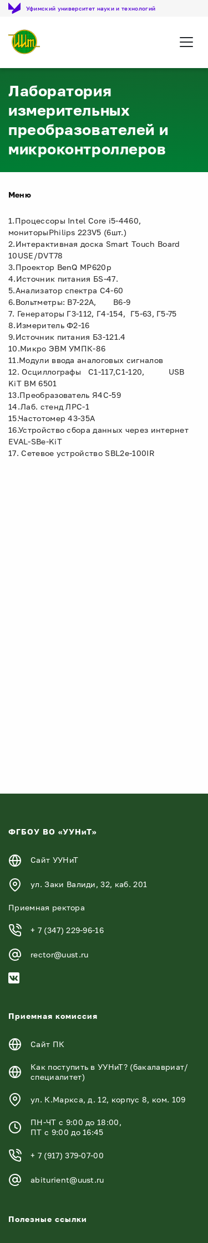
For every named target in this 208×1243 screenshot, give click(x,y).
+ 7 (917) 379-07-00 (67, 1155)
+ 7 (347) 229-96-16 (67, 930)
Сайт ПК (47, 1044)
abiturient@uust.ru (67, 1179)
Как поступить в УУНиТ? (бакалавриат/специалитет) (110, 1071)
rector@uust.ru (59, 954)
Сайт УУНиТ (54, 859)
